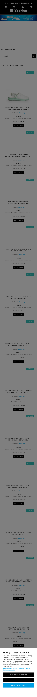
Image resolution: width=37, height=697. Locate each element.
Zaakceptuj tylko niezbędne (18, 674)
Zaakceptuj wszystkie (18, 685)
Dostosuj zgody (18, 680)
